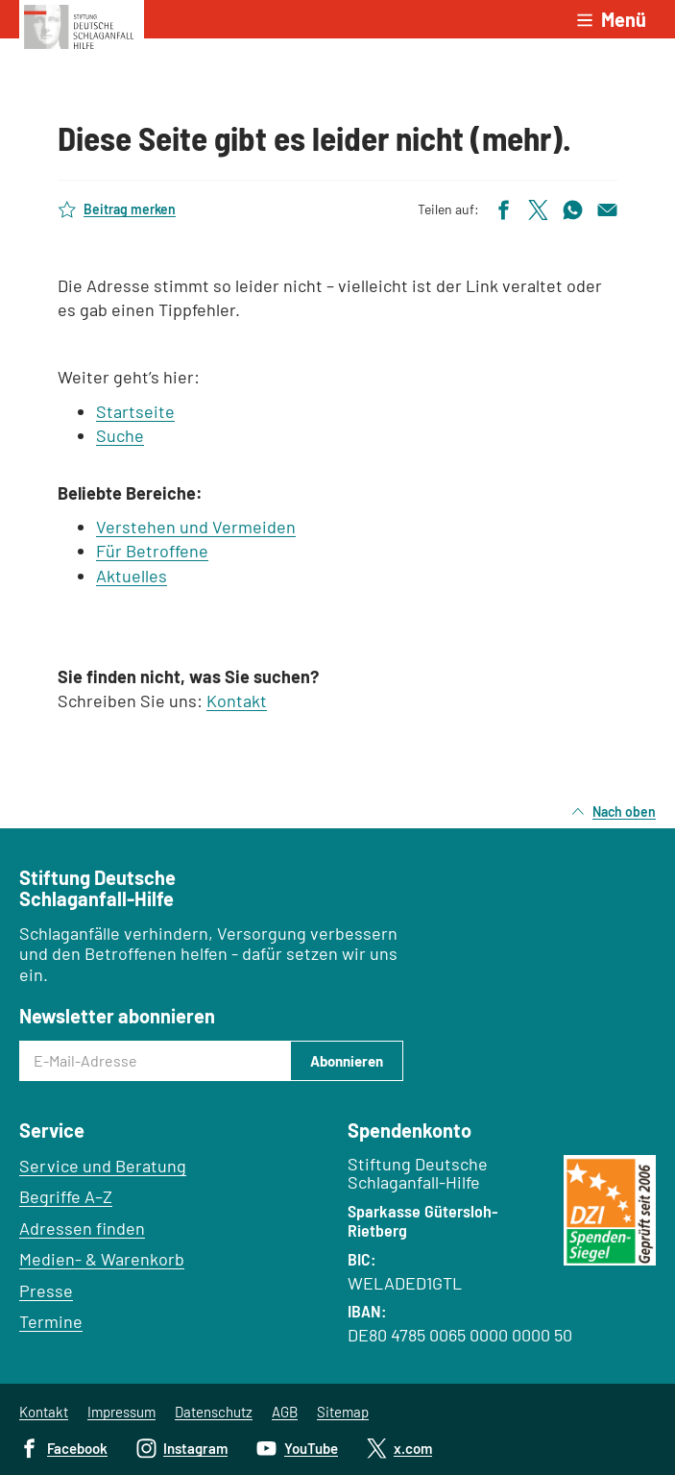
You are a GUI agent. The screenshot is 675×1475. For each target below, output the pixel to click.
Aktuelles (131, 575)
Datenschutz (214, 1411)
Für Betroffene (152, 550)
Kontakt (236, 700)
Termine (51, 1321)
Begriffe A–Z (65, 1196)
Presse (46, 1290)
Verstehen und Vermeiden (196, 526)
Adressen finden (82, 1228)
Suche (120, 435)
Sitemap (343, 1411)
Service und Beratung (102, 1165)
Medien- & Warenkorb (101, 1258)
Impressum (121, 1411)
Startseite (135, 411)
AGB (285, 1411)
